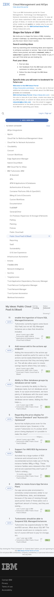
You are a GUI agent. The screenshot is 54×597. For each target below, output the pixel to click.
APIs (30, 370)
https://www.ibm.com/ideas (24, 88)
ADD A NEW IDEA (27, 120)
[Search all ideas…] (16, 113)
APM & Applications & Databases (25, 337)
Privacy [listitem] (5, 583)
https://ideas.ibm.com (41, 95)
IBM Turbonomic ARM (25, 335)
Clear (48, 126)
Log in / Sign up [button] (45, 113)
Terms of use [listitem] (7, 587)
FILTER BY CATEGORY (13, 126)
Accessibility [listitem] (7, 590)
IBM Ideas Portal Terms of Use (28, 551)
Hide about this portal (20, 7)
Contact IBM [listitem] (7, 580)
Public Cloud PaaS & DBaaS (28, 339)
